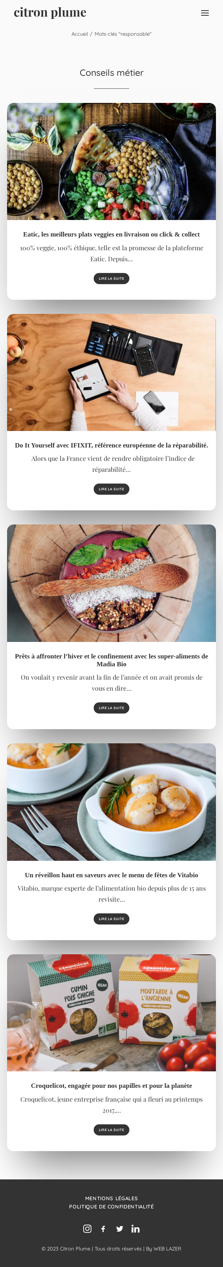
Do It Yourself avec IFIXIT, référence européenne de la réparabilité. (111, 445)
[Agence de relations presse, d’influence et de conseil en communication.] (50, 13)
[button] (205, 13)
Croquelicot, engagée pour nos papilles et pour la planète (111, 1085)
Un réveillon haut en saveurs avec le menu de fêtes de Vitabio (111, 875)
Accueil (79, 34)
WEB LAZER (167, 1248)
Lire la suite (111, 278)
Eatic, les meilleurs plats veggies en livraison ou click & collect (111, 234)
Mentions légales (111, 1198)
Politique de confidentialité (111, 1206)
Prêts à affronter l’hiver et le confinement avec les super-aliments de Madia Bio (111, 660)
